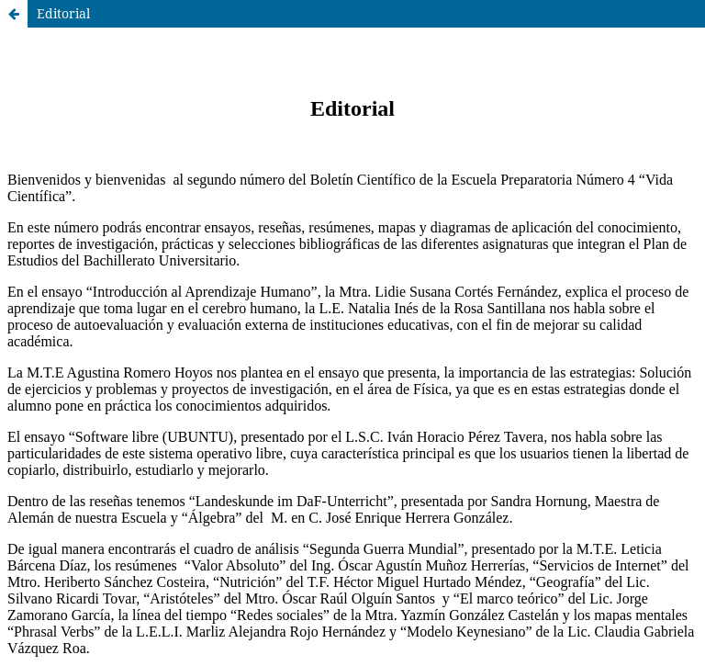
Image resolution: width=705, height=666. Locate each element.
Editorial (63, 13)
